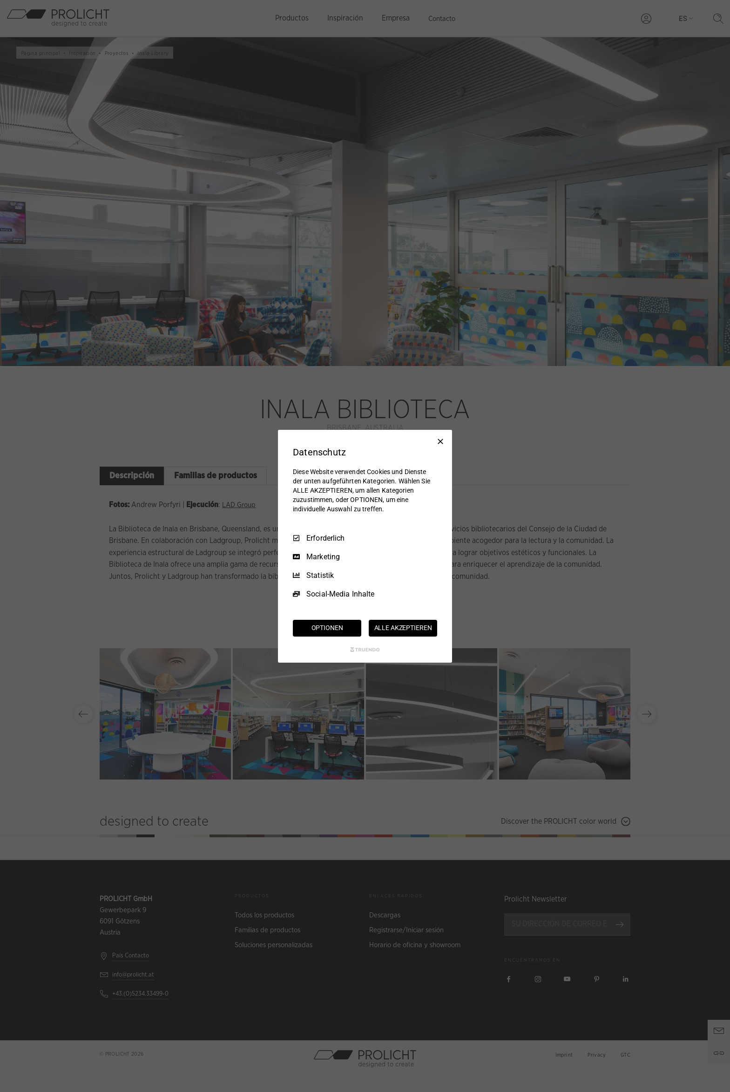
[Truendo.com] (365, 649)
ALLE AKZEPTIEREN (403, 627)
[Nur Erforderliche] (440, 441)
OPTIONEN (327, 627)
